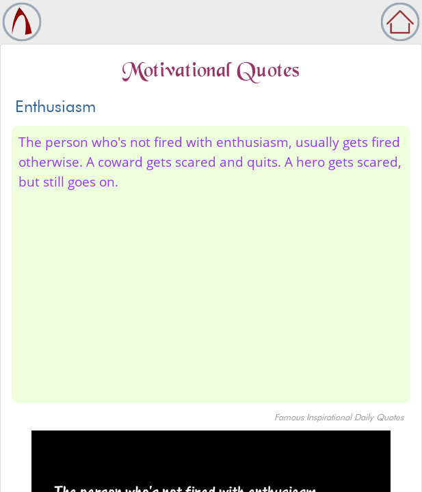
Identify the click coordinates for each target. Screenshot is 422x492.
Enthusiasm (55, 106)
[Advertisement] (211, 294)
